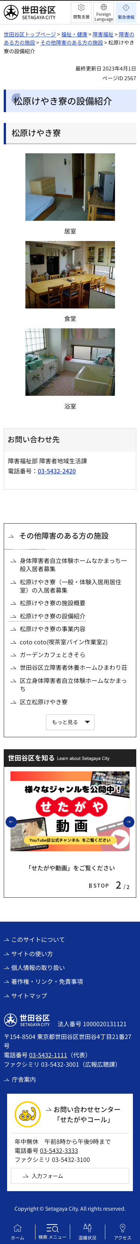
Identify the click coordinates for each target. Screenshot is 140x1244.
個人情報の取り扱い (38, 967)
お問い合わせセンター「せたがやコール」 (87, 1114)
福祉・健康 (74, 34)
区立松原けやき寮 (44, 702)
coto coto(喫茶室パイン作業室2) (64, 642)
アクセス (122, 1237)
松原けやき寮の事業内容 (52, 628)
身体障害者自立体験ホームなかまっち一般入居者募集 (73, 564)
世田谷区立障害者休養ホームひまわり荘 (73, 667)
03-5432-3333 (59, 1150)
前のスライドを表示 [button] (16, 821)
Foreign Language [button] (103, 16)
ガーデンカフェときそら (52, 654)
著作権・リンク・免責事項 (47, 981)
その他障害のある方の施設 (71, 42)
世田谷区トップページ (30, 34)
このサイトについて (38, 939)
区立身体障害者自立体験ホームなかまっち (73, 684)
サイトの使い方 (32, 953)
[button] (81, 12)
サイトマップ (29, 995)
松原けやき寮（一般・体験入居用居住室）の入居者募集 (70, 586)
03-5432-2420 (57, 470)
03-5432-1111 (48, 1054)
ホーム (17, 1237)
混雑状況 (87, 1237)
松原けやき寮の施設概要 (52, 603)
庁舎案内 (24, 1079)
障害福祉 (103, 34)
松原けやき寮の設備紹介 (52, 616)
